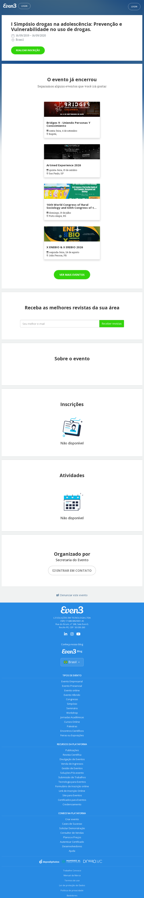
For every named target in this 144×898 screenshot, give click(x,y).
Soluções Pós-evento (72, 773)
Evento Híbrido (72, 695)
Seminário (72, 708)
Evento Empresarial (72, 681)
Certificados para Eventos (72, 800)
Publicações (72, 750)
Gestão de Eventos (72, 768)
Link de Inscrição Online (72, 791)
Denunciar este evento (72, 595)
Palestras (72, 726)
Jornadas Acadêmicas (72, 717)
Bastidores (72, 895)
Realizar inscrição (28, 50)
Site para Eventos (72, 795)
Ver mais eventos (72, 274)
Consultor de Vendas (72, 833)
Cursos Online (72, 722)
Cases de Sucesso (72, 824)
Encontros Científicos (72, 731)
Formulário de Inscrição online (72, 786)
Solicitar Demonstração (72, 828)
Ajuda (72, 851)
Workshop (72, 713)
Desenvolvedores (72, 846)
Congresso (72, 699)
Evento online (72, 690)
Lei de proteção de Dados (72, 885)
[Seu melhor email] (59, 323)
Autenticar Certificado (72, 842)
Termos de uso (72, 880)
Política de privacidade (72, 890)
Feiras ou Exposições (72, 735)
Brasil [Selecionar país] (72, 662)
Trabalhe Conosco (72, 870)
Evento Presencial (72, 686)
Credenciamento (72, 804)
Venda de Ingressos (72, 764)
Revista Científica (72, 755)
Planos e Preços (72, 837)
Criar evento (72, 819)
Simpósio (72, 704)
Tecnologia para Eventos (72, 782)
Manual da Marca (72, 875)
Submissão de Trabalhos (72, 777)
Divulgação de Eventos (72, 759)
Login (24, 6)
